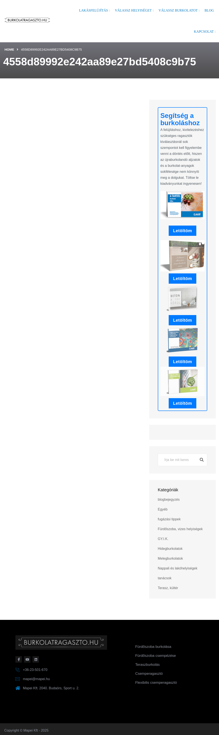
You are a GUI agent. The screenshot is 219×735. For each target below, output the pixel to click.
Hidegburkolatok (170, 548)
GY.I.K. (163, 539)
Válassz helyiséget (133, 10)
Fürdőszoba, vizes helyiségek (180, 529)
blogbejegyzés (169, 499)
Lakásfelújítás (93, 10)
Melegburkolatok (170, 558)
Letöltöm (182, 230)
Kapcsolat (204, 31)
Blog (209, 10)
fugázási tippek (169, 519)
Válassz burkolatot (178, 10)
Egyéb (162, 509)
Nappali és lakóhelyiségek (177, 568)
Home (9, 49)
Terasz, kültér (168, 588)
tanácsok (164, 578)
